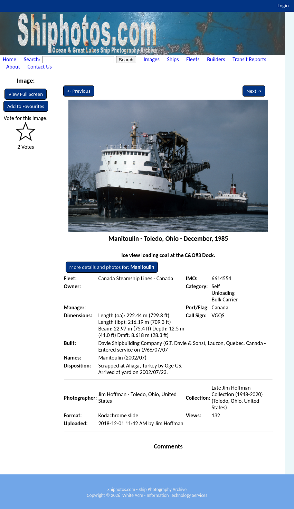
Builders (216, 59)
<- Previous (79, 91)
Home (9, 59)
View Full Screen (25, 94)
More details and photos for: (111, 267)
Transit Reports (249, 59)
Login (283, 5)
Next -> (254, 91)
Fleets (192, 59)
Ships (173, 59)
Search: (32, 59)
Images (152, 59)
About (13, 66)
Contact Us (40, 66)
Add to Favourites (25, 106)
